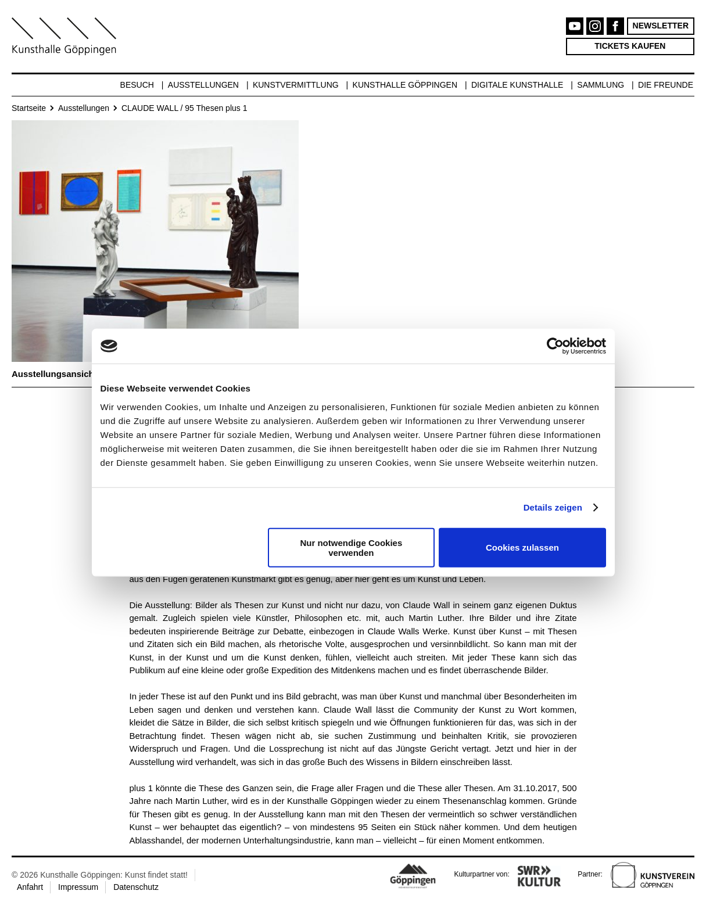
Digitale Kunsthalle (517, 84)
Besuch (137, 84)
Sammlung (600, 84)
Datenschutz (136, 887)
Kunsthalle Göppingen (405, 84)
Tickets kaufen (629, 46)
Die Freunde (665, 84)
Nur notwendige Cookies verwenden (351, 547)
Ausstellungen (203, 84)
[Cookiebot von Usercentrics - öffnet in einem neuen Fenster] (555, 346)
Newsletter (661, 25)
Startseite (29, 108)
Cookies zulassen (522, 547)
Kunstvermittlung (296, 84)
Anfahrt (30, 887)
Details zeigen (553, 507)
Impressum (78, 887)
